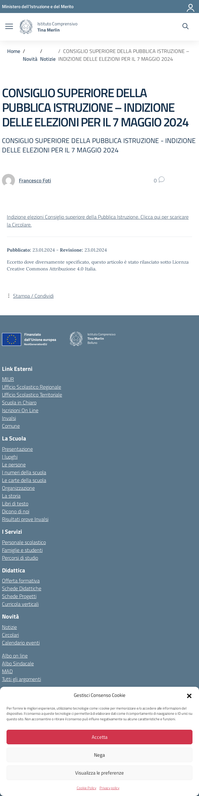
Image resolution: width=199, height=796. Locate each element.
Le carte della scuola (24, 480)
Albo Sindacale (18, 663)
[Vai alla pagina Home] (13, 51)
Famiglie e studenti (22, 550)
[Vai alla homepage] (26, 27)
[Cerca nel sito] (185, 27)
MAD (7, 671)
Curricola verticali (20, 604)
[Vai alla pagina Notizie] (48, 59)
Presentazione (17, 449)
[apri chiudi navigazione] (9, 27)
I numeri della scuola (24, 472)
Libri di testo (15, 503)
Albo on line (15, 655)
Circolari (10, 635)
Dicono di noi (15, 511)
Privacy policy (109, 787)
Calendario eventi (21, 642)
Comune (11, 426)
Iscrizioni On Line (20, 410)
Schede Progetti (19, 596)
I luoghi (10, 457)
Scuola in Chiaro (19, 402)
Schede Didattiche (21, 588)
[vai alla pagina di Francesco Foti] (35, 180)
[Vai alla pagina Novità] (30, 59)
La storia (11, 496)
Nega (99, 755)
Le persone (14, 464)
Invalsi (9, 418)
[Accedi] (191, 6)
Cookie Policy (86, 787)
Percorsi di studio (20, 558)
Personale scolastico (24, 542)
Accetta (100, 737)
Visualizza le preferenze (99, 772)
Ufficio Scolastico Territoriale (32, 394)
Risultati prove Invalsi (25, 519)
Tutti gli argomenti (21, 679)
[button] (189, 695)
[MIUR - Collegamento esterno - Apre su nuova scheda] (37, 6)
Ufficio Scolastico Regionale (31, 387)
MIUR (8, 379)
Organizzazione (18, 488)
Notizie (9, 627)
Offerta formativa (21, 580)
